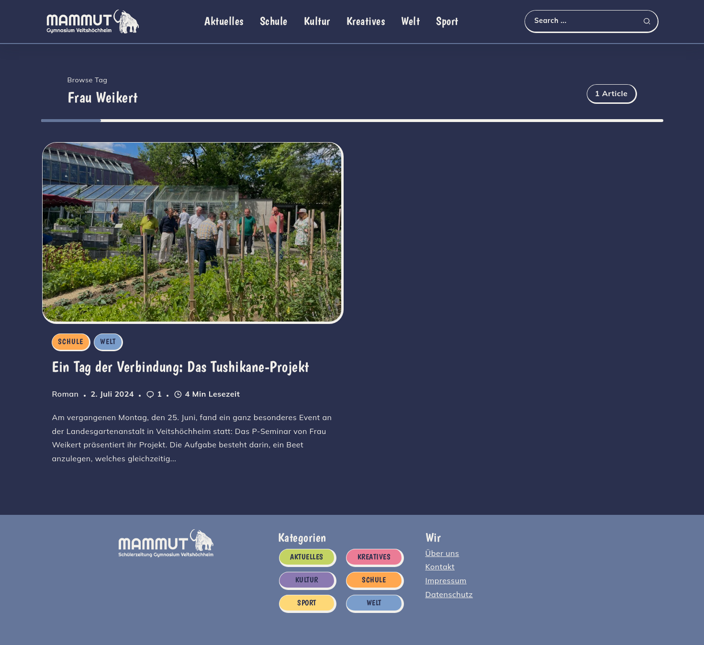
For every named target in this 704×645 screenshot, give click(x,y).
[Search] (591, 21)
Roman (64, 394)
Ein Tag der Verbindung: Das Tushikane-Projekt (179, 367)
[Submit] (650, 21)
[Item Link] (192, 232)
